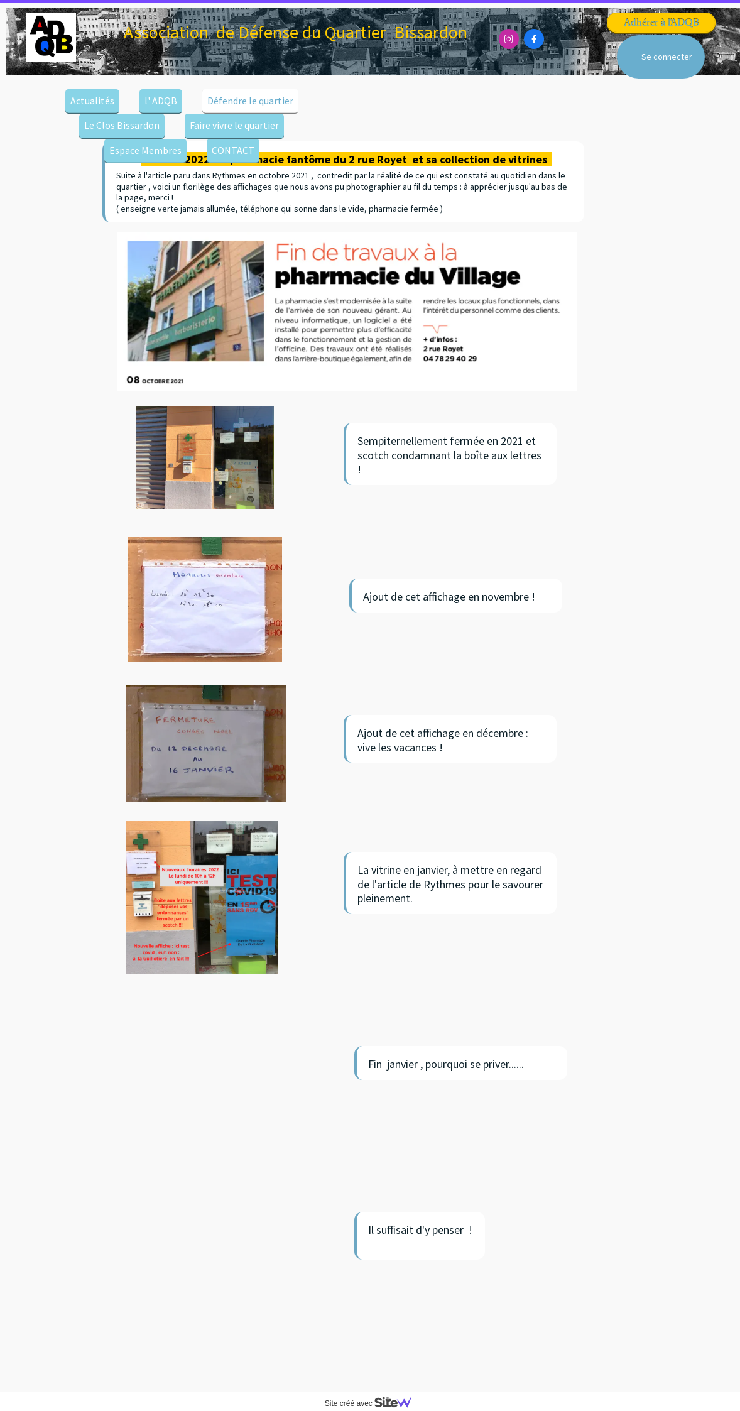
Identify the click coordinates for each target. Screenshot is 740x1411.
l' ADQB (160, 100)
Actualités (92, 100)
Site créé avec (373, 1403)
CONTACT (233, 150)
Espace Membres (145, 150)
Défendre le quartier (250, 100)
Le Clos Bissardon (122, 125)
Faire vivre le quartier (234, 125)
